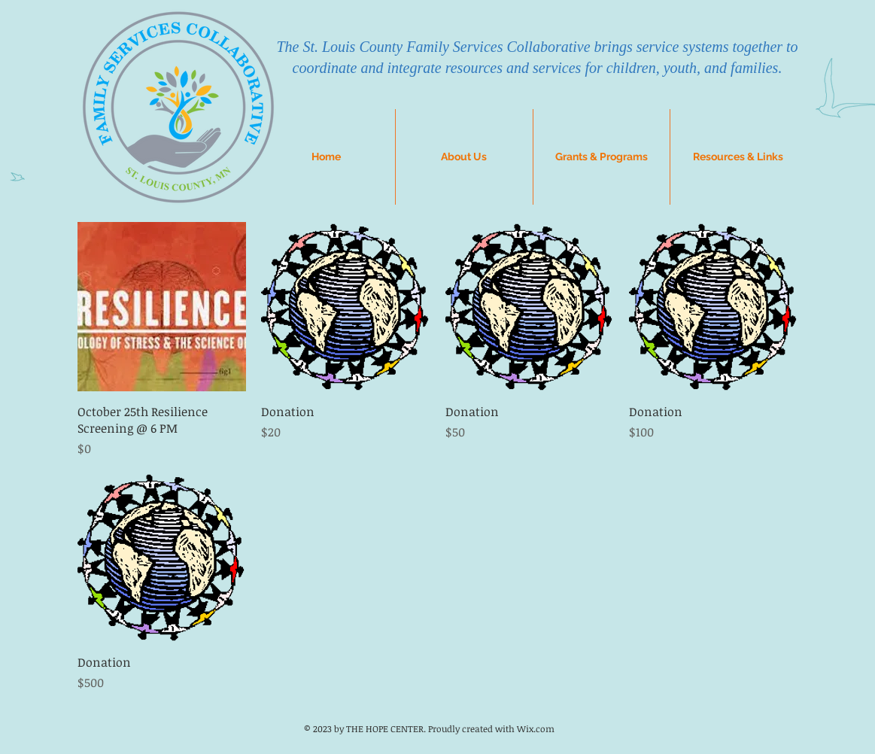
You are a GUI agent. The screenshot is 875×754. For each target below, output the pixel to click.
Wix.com (535, 728)
